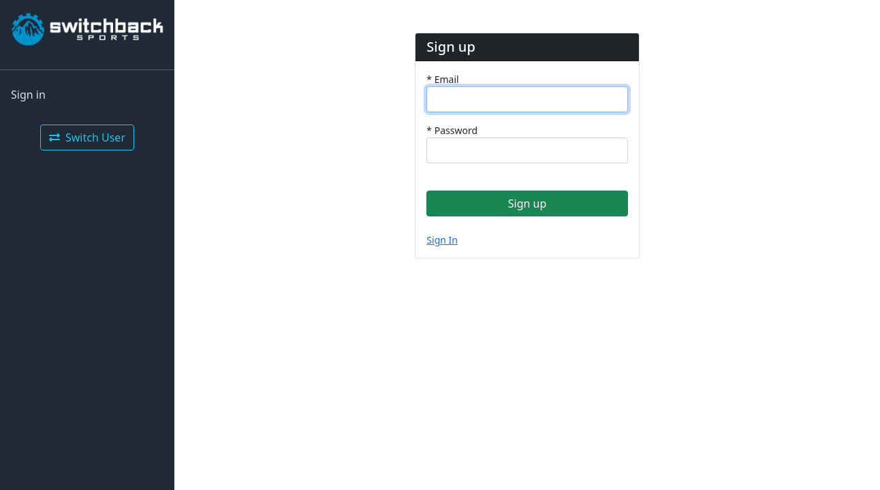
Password (451, 130)
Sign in (28, 94)
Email (442, 79)
